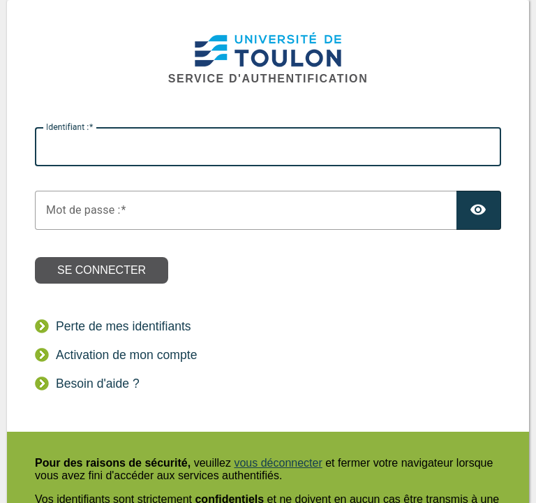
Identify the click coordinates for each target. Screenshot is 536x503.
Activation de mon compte (126, 355)
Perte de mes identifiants (123, 326)
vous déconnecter (278, 463)
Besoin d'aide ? (98, 384)
